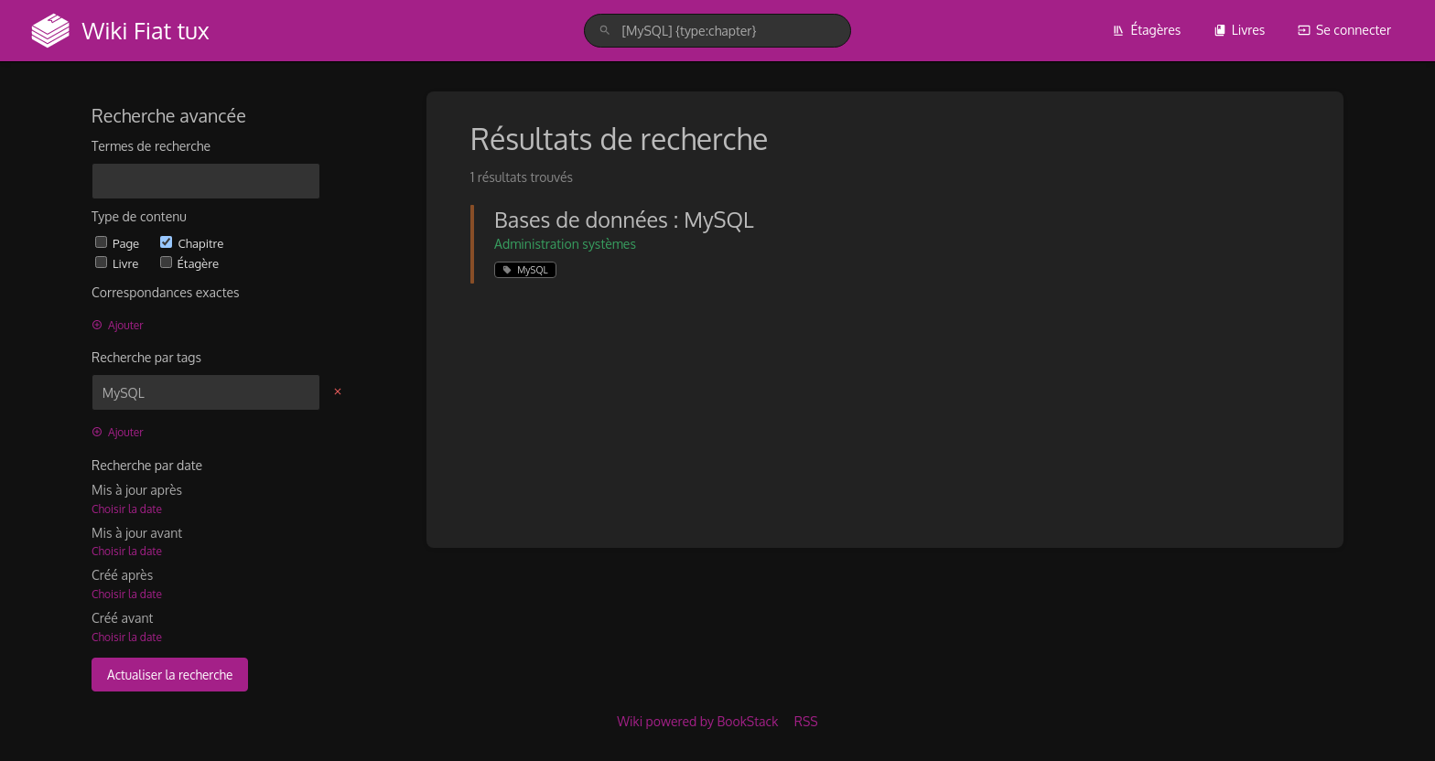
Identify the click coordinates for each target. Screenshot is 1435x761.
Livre (118, 263)
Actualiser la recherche (169, 674)
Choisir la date (127, 509)
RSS (806, 721)
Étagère (189, 263)
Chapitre (191, 243)
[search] (717, 31)
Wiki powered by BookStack (697, 721)
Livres (1240, 30)
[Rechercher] (605, 30)
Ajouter (118, 325)
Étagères (1146, 30)
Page (118, 243)
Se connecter (1344, 30)
